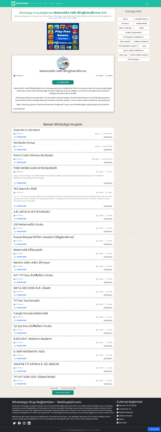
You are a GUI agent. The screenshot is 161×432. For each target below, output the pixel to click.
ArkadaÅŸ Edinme (141, 19)
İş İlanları (59, 3)
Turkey (108, 76)
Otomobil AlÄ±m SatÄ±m (128, 46)
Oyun (45, 3)
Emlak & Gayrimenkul (133, 32)
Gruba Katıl (63, 82)
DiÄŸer (141, 28)
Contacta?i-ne (125, 409)
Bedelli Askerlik (141, 23)
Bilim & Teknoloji (125, 28)
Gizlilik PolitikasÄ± (126, 412)
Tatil (40, 3)
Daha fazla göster (62, 392)
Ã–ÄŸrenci (18, 76)
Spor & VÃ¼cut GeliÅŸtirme (133, 50)
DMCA (121, 419)
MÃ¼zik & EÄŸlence (141, 41)
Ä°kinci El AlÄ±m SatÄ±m (139, 55)
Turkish (99, 76)
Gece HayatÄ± (125, 41)
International (106, 159)
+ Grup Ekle (154, 429)
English (95, 159)
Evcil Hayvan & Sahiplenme (133, 37)
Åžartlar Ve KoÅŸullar (128, 405)
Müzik (51, 3)
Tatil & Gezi (123, 55)
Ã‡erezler (123, 422)
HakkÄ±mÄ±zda (125, 416)
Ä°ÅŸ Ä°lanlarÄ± (133, 59)
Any (97, 134)
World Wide (106, 134)
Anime (33, 3)
